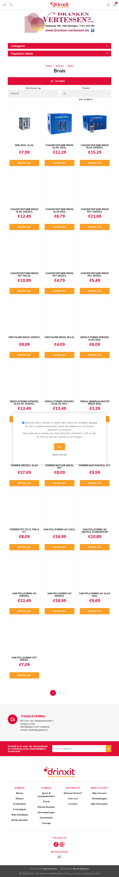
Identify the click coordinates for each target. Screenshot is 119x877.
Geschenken (46, 817)
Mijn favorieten (99, 803)
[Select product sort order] (33, 93)
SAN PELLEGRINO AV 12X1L (59, 529)
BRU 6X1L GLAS (24, 145)
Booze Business (81, 868)
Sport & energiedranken (46, 795)
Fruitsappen (19, 809)
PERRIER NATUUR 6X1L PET (95, 465)
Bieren (19, 793)
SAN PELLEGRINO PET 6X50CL (24, 658)
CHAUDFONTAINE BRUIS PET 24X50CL (95, 210)
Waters (19, 798)
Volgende (66, 693)
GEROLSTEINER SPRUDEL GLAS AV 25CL (59, 402)
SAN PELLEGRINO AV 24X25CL (59, 594)
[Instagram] (62, 844)
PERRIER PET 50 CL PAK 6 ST (24, 530)
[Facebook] (56, 844)
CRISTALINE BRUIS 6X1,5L (59, 337)
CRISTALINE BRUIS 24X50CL (24, 337)
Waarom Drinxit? (73, 793)
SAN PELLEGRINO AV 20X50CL (24, 594)
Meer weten (60, 454)
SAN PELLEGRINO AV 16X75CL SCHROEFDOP (94, 530)
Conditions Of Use (91, 873)
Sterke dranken (19, 820)
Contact (72, 803)
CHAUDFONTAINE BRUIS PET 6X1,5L (24, 274)
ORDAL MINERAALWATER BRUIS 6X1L (94, 402)
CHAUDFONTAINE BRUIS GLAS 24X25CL (24, 210)
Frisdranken (19, 803)
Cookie (76, 873)
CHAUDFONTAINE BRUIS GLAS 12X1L (59, 146)
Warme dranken (46, 807)
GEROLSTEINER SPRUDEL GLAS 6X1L (94, 338)
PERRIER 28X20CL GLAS (24, 465)
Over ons (73, 798)
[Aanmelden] (79, 748)
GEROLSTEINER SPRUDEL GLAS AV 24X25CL (24, 402)
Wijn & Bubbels (19, 814)
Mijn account (99, 793)
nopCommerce (50, 868)
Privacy (68, 873)
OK (59, 446)
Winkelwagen (99, 798)
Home (49, 65)
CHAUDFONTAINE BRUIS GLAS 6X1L (59, 210)
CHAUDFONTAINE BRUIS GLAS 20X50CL (95, 146)
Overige (46, 823)
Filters (60, 81)
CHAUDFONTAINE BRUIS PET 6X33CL (59, 274)
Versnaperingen (46, 812)
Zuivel (46, 801)
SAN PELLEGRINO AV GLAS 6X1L (94, 594)
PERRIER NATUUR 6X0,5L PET (59, 466)
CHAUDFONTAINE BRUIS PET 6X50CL (95, 274)
